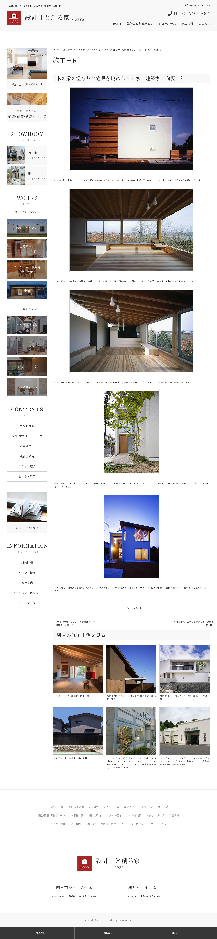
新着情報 (27, 562)
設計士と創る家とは (140, 23)
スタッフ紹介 (27, 466)
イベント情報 (27, 573)
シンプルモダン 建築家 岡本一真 (71, 695)
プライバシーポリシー (27, 593)
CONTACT (131, 608)
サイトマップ (27, 603)
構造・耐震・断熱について (52, 815)
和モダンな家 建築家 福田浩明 (70, 758)
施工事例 (187, 23)
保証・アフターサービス (27, 436)
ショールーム (167, 23)
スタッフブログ (155, 815)
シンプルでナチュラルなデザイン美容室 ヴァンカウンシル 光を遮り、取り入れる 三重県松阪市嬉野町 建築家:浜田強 (184, 761)
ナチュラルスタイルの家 (88, 49)
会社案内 (204, 23)
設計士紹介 (27, 456)
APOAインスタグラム (197, 5)
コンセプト (27, 426)
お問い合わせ (108, 824)
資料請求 (108, 933)
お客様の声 (27, 446)
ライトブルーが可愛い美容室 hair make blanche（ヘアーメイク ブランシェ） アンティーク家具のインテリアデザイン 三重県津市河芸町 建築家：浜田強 (131, 763)
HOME (117, 23)
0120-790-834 (189, 14)
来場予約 (91, 824)
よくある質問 (27, 476)
